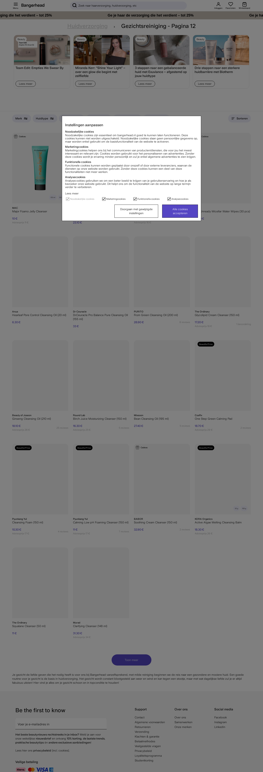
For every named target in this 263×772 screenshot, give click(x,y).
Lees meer (72, 193)
